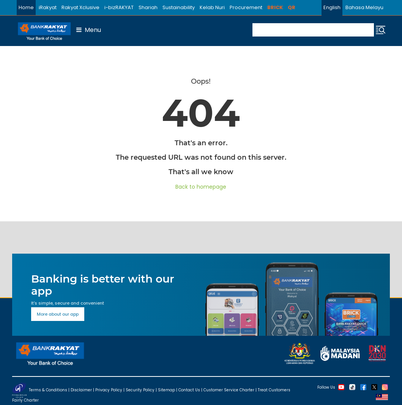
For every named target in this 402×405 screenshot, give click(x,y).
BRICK (275, 7)
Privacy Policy (108, 389)
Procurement (246, 7)
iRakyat (48, 7)
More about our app (58, 314)
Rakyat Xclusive (80, 7)
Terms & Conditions (48, 389)
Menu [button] (88, 29)
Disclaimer (81, 389)
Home (26, 7)
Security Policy (140, 389)
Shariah (148, 7)
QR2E (294, 7)
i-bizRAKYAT (119, 7)
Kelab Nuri (212, 7)
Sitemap (166, 389)
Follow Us (326, 386)
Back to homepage (200, 187)
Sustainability (178, 7)
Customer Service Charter (228, 389)
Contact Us (189, 389)
